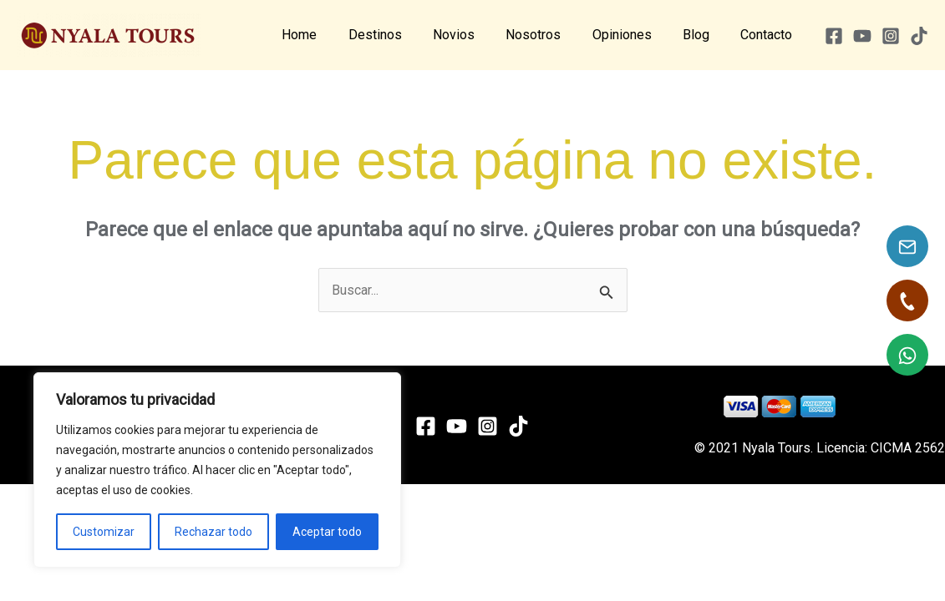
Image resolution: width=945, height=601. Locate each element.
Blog (702, 35)
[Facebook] (834, 36)
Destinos (399, 35)
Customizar (104, 531)
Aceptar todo (327, 531)
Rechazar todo (213, 531)
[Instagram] (890, 36)
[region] (217, 470)
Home (328, 35)
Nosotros (549, 35)
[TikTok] (919, 36)
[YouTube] (862, 36)
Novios (474, 35)
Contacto (769, 35)
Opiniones (633, 35)
